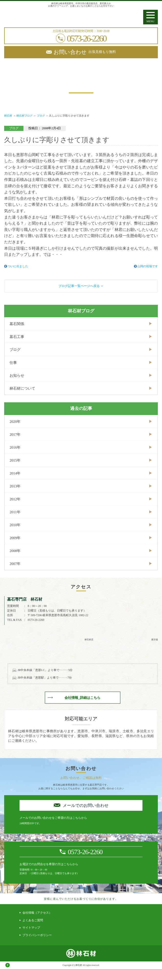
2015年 (15, 460)
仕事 (13, 363)
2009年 (15, 538)
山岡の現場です (147, 266)
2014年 (15, 473)
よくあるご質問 (32, 920)
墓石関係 (17, 324)
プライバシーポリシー (37, 935)
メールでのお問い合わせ (85, 805)
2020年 (15, 422)
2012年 (15, 499)
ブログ (15, 350)
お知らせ (17, 375)
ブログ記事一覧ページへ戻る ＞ (81, 286)
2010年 (15, 525)
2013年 (15, 486)
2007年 (15, 564)
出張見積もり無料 (85, 52)
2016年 (15, 447)
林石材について (22, 388)
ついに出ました (18, 266)
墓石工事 (17, 337)
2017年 (15, 434)
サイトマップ (31, 927)
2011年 (15, 512)
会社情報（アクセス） (37, 912)
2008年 (15, 551)
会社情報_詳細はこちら (82, 698)
